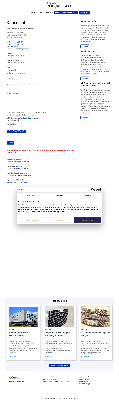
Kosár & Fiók (84, 12)
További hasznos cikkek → (60, 365)
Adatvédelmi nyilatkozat (51, 379)
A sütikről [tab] (88, 195)
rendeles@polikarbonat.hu (21, 162)
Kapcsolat (49, 12)
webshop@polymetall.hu (21, 49)
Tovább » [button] (85, 46)
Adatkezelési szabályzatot (29, 118)
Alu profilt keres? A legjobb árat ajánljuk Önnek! (57, 333)
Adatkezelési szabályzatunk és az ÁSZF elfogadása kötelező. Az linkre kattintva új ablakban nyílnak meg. (27, 114)
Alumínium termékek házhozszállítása (18, 333)
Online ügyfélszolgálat (17, 381)
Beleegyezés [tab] (31, 195)
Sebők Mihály (11, 182)
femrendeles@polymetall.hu (21, 175)
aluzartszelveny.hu (85, 384)
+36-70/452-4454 (21, 182)
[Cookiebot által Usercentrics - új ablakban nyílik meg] (92, 189)
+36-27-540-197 (15, 46)
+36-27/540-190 (18, 42)
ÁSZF (20, 120)
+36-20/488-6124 (17, 44)
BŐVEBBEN (12, 357)
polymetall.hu (83, 381)
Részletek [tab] (59, 195)
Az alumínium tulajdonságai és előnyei (95, 333)
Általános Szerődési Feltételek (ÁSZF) (56, 381)
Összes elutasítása (31, 220)
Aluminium (33, 12)
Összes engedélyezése (87, 220)
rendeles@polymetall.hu (20, 168)
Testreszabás (59, 220)
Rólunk (42, 12)
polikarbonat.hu (84, 379)
